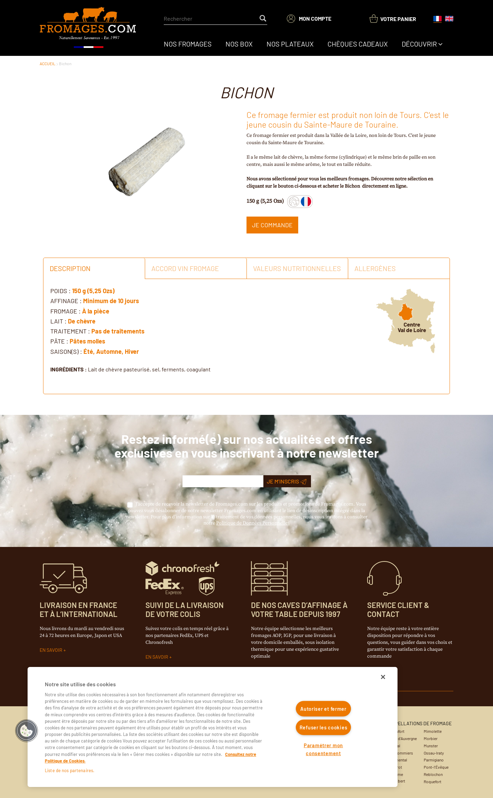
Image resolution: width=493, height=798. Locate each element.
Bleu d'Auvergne (403, 738)
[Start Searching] (263, 18)
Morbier (430, 738)
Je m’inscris (286, 481)
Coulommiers (401, 752)
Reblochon (433, 774)
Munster (431, 745)
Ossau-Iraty (434, 752)
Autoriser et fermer (323, 709)
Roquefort (432, 781)
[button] (27, 731)
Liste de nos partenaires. (69, 770)
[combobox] (215, 18)
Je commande (272, 225)
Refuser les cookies (324, 727)
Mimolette (433, 731)
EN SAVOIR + (53, 650)
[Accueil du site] (88, 28)
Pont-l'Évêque (436, 767)
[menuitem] (188, 44)
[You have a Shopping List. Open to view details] (393, 18)
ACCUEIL (48, 63)
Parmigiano (434, 759)
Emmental (398, 759)
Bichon (65, 63)
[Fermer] (383, 677)
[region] (213, 727)
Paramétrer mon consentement (323, 749)
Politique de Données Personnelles (253, 523)
